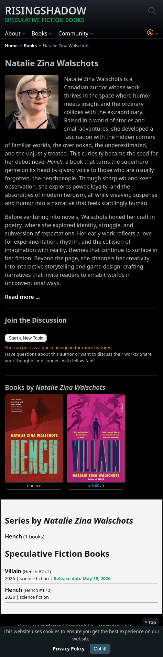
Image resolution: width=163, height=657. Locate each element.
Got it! (100, 648)
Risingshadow (45, 13)
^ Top (150, 622)
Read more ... (22, 297)
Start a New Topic (26, 338)
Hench (13, 536)
